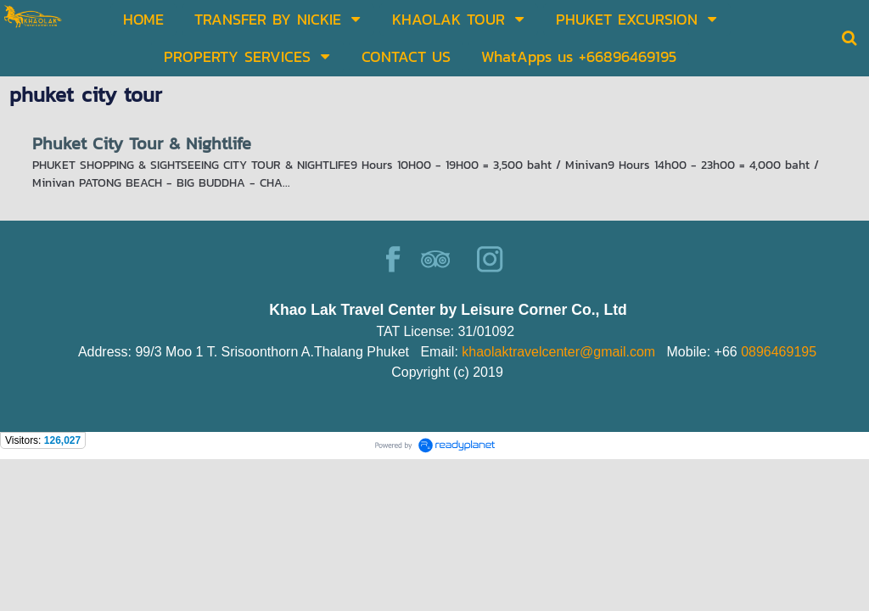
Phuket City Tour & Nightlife (141, 143)
